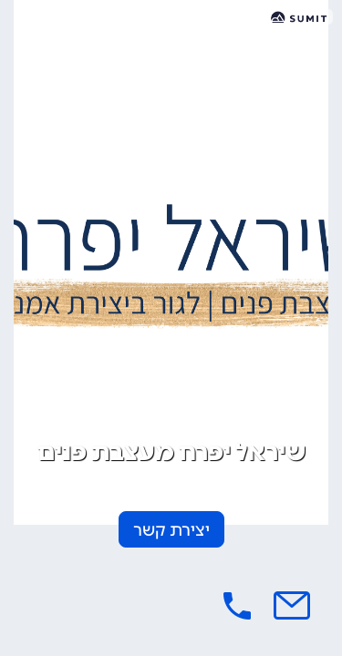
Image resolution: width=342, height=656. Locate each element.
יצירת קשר (171, 530)
